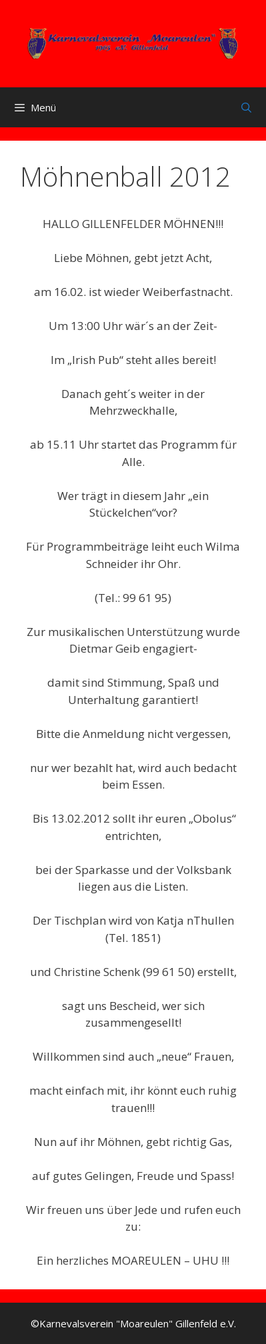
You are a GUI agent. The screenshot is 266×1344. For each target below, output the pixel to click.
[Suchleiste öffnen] (246, 107)
